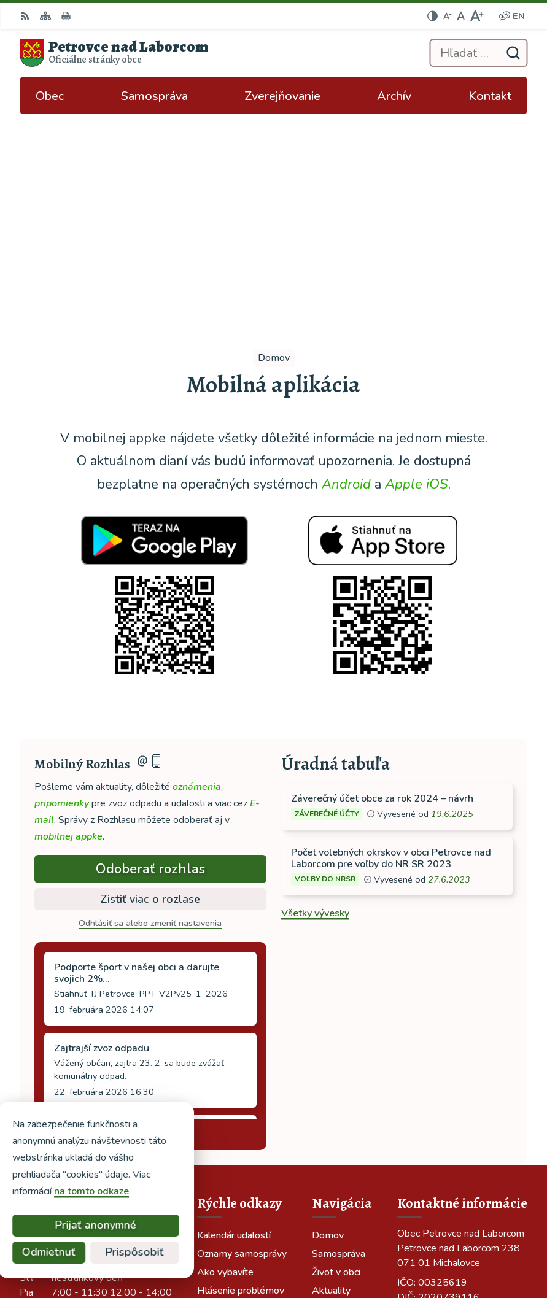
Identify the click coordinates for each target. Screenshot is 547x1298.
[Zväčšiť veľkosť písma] (476, 16)
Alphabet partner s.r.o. (389, 1231)
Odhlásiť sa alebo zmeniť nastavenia (150, 698)
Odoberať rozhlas (150, 644)
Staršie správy (76, 906)
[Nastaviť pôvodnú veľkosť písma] (460, 16)
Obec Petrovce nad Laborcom (373, 1248)
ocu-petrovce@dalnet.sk (452, 1106)
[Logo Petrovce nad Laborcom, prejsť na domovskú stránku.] (114, 53)
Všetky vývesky (315, 687)
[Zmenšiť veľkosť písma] (447, 16)
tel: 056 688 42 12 (440, 1091)
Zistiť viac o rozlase (150, 673)
